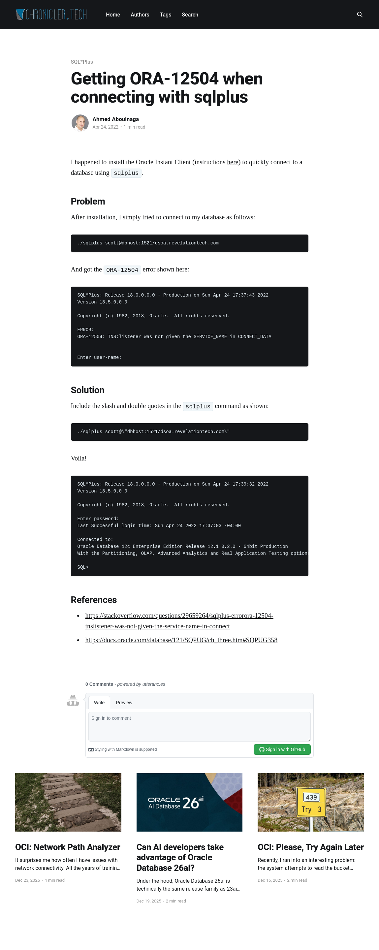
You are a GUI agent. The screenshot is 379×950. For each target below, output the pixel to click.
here (232, 162)
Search (190, 15)
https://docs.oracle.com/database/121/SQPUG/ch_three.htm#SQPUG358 (181, 640)
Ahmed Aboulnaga (116, 119)
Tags (166, 15)
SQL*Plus (82, 62)
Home (113, 15)
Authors (140, 15)
